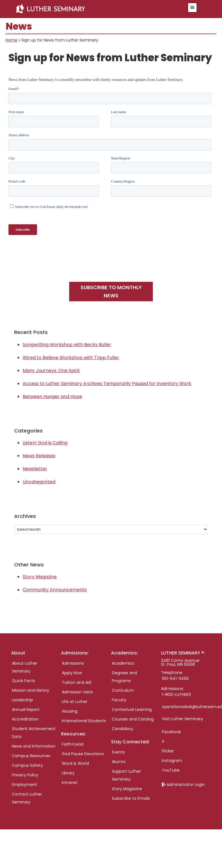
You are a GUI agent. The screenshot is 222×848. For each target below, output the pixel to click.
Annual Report (26, 709)
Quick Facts (23, 681)
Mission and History (30, 690)
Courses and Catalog (133, 719)
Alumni (118, 761)
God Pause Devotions (83, 754)
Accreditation (25, 719)
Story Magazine (40, 577)
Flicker (168, 751)
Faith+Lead (72, 744)
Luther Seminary (94, 9)
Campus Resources (31, 756)
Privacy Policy (25, 775)
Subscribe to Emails (131, 798)
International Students (84, 721)
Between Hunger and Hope (52, 396)
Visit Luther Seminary (182, 719)
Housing (69, 711)
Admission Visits (77, 692)
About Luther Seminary (24, 667)
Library (68, 773)
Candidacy (122, 728)
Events (118, 752)
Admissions (73, 663)
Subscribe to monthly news (111, 291)
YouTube (171, 770)
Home (12, 40)
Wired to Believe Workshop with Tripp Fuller (71, 357)
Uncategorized (39, 481)
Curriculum (123, 690)
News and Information (33, 746)
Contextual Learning (132, 709)
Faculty (119, 700)
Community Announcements (55, 589)
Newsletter (35, 468)
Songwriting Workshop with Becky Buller (67, 344)
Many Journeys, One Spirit (51, 370)
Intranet (70, 782)
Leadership (22, 700)
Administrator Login (186, 784)
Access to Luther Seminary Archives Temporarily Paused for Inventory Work (107, 383)
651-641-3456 (175, 678)
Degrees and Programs (124, 677)
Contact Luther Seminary (27, 798)
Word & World (75, 763)
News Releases (39, 455)
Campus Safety (27, 765)
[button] (192, 7)
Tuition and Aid (76, 682)
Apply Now (72, 673)
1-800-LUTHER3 (176, 694)
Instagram (172, 760)
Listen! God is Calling (45, 443)
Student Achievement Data (34, 732)
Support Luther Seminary (126, 775)
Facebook (171, 732)
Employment (24, 784)
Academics (123, 663)
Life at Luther (75, 701)
